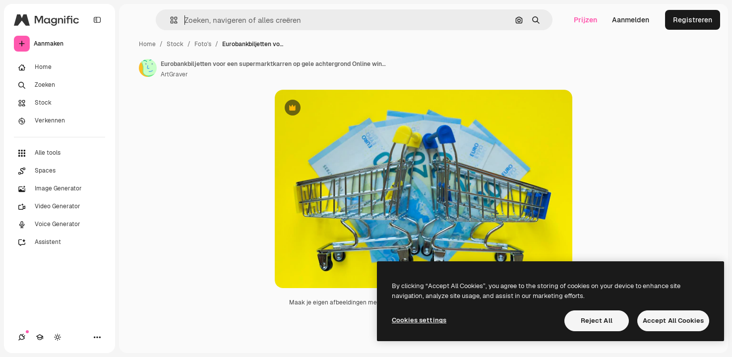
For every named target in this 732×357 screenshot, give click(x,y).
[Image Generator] (59, 189)
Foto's (202, 44)
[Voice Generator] (59, 225)
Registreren (692, 19)
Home (147, 44)
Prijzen (585, 19)
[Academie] (40, 337)
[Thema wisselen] (57, 337)
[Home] (59, 67)
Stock (175, 44)
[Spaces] (59, 171)
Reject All (596, 320)
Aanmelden (630, 19)
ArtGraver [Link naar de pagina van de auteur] (174, 74)
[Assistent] (59, 242)
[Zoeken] (59, 85)
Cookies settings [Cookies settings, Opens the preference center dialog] (419, 320)
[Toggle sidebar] (97, 20)
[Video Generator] (59, 207)
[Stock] (59, 103)
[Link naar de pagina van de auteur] (148, 68)
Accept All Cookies (673, 320)
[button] (169, 20)
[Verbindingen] (22, 337)
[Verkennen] (59, 121)
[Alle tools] (59, 153)
